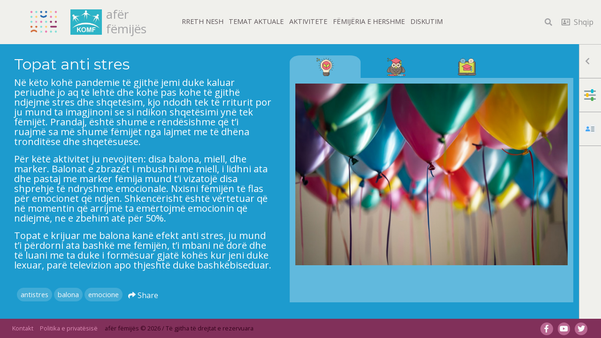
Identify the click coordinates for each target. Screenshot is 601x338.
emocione (103, 294)
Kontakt (22, 328)
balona (68, 294)
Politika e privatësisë (69, 328)
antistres (34, 294)
